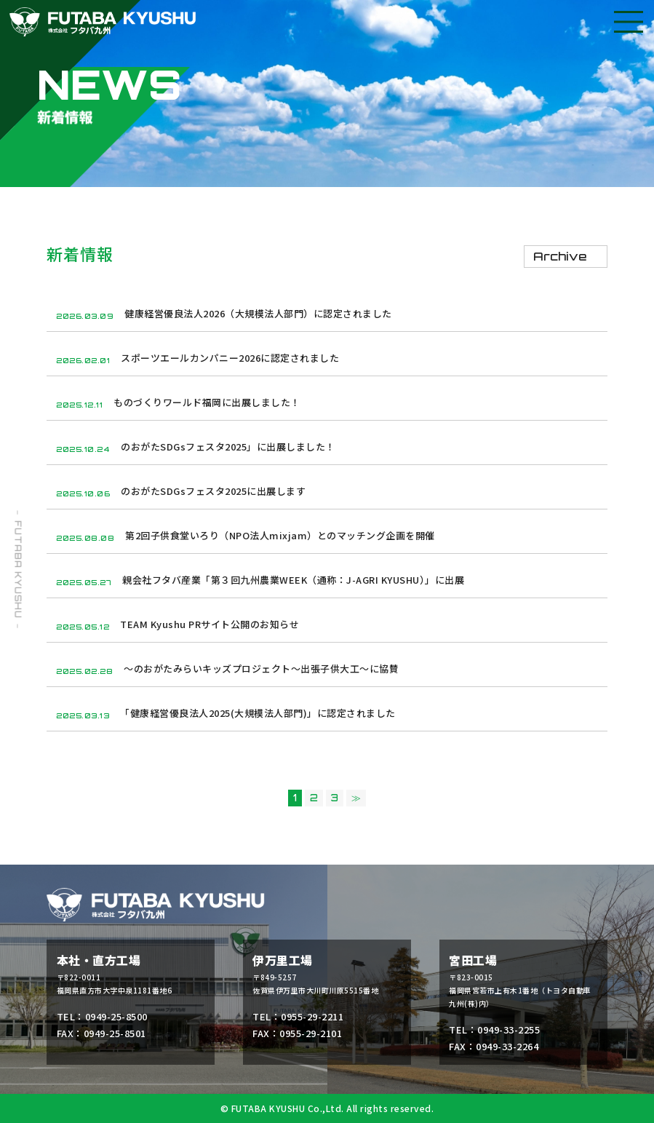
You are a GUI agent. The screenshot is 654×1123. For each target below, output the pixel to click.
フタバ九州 (102, 21)
